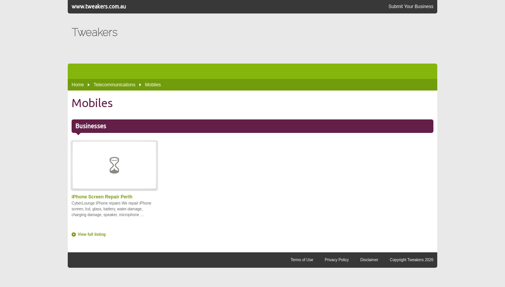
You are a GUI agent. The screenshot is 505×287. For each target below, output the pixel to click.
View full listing (92, 234)
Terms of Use (302, 260)
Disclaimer (369, 260)
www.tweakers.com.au (99, 6)
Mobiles (153, 84)
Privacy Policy (337, 260)
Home (78, 84)
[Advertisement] (293, 38)
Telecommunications (114, 84)
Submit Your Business (410, 6)
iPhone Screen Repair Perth (114, 170)
